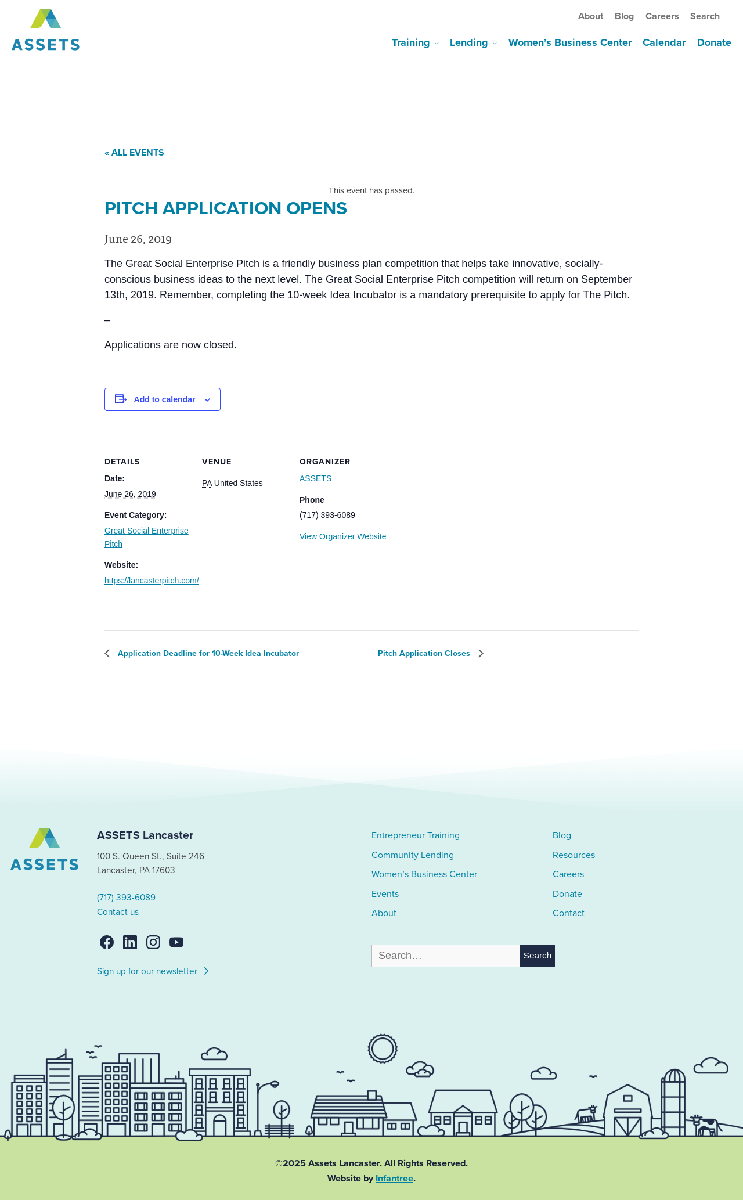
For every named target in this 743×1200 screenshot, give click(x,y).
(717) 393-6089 (126, 897)
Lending (469, 42)
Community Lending (413, 855)
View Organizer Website (343, 536)
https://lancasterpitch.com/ (151, 580)
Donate (714, 42)
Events (385, 894)
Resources (574, 855)
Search (705, 16)
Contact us (118, 912)
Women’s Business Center (570, 42)
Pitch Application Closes (425, 653)
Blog (624, 16)
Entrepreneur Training (416, 835)
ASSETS (315, 478)
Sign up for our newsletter (153, 969)
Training (411, 42)
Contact (569, 913)
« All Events (134, 152)
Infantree (394, 1178)
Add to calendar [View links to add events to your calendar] (165, 399)
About (590, 16)
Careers (662, 16)
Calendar (664, 42)
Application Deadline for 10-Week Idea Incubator (207, 653)
